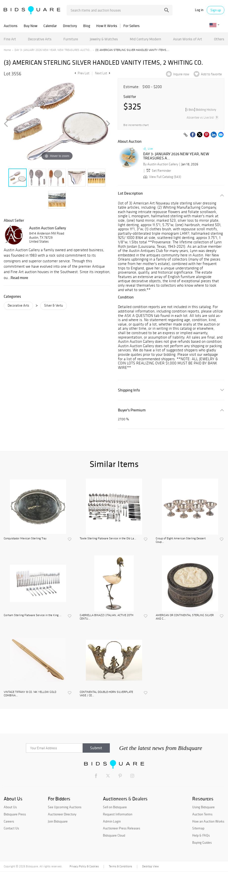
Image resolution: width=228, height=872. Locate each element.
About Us (10, 807)
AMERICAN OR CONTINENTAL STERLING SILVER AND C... (185, 616)
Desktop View (150, 866)
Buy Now (30, 25)
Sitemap (198, 828)
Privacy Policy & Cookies (84, 866)
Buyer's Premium (132, 410)
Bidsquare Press (15, 814)
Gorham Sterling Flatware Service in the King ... (32, 615)
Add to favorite (211, 74)
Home (7, 50)
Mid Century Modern (145, 39)
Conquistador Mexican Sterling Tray (25, 538)
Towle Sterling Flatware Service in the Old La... (108, 538)
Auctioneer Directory (62, 814)
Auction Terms (202, 814)
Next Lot (102, 73)
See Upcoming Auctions (64, 807)
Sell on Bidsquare (115, 807)
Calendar (50, 25)
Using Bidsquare (203, 807)
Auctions (11, 25)
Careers (9, 821)
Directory (70, 25)
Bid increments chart (136, 125)
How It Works (106, 25)
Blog (86, 25)
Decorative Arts (40, 39)
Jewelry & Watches (104, 39)
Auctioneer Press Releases (121, 828)
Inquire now (181, 74)
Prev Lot (81, 73)
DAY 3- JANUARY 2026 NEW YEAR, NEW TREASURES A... (176, 156)
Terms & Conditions (120, 866)
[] (200, 110)
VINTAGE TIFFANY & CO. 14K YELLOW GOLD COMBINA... (30, 693)
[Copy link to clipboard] (186, 135)
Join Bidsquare (58, 821)
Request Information (117, 814)
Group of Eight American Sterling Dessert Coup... (181, 540)
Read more (19, 277)
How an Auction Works (208, 821)
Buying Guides (202, 842)
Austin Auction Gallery (47, 227)
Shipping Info (129, 390)
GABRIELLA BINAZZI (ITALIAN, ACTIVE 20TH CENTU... (106, 616)
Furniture (70, 39)
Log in (199, 10)
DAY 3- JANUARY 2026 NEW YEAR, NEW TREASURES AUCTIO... (53, 50)
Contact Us (11, 828)
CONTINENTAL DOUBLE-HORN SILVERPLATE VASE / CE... (106, 693)
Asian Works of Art (187, 39)
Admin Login (112, 821)
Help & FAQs (201, 835)
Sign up (215, 10)
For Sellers (131, 25)
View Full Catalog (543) (161, 177)
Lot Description (130, 193)
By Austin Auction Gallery (160, 164)
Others (219, 39)
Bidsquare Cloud (114, 835)
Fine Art (10, 39)
